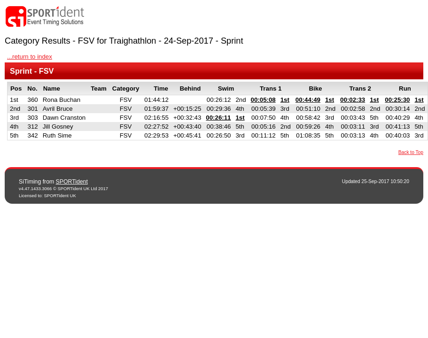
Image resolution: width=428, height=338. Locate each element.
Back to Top (410, 152)
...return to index (29, 56)
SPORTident (72, 181)
